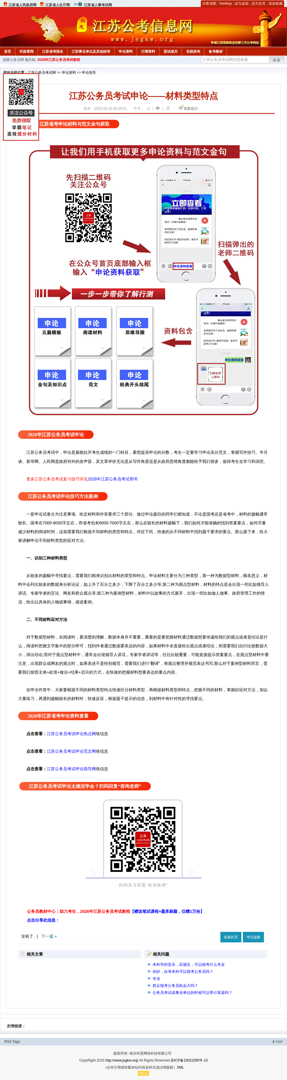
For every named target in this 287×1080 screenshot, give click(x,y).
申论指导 (89, 73)
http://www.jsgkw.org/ (122, 1060)
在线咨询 (193, 51)
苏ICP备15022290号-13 (189, 1060)
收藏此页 (231, 937)
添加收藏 (276, 3)
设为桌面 (242, 3)
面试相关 (171, 51)
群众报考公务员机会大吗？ (175, 985)
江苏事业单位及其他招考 (91, 51)
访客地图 (209, 3)
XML (180, 1067)
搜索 (277, 60)
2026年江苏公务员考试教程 (58, 60)
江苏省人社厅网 (57, 5)
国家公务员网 (13, 60)
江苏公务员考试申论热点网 (71, 733)
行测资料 (148, 51)
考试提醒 (253, 937)
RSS (8, 1042)
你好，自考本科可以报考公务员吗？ (183, 971)
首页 (7, 51)
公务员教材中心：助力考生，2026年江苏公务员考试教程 (115, 911)
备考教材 (216, 51)
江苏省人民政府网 (22, 5)
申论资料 (126, 51)
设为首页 (259, 3)
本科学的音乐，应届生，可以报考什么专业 (189, 964)
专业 (156, 978)
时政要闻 (27, 51)
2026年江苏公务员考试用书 (113, 479)
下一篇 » (49, 936)
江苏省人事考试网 (98, 5)
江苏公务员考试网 (42, 73)
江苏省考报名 (52, 51)
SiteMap (225, 3)
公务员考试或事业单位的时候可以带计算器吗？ (192, 992)
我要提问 (191, 109)
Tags (16, 1042)
